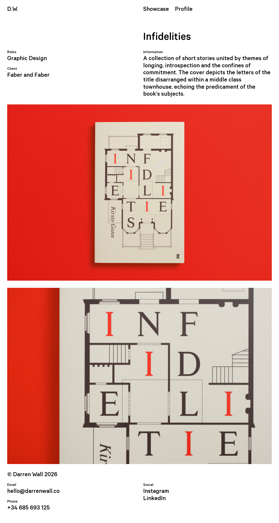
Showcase (156, 9)
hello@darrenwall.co (33, 491)
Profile (184, 9)
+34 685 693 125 (28, 508)
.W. (12, 9)
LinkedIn (154, 498)
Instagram (156, 491)
